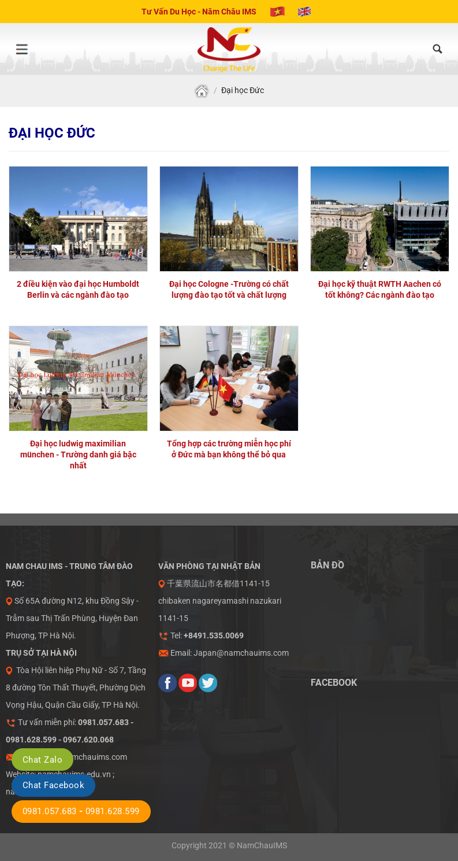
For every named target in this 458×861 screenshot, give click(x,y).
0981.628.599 (112, 811)
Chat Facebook (53, 785)
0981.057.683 (50, 811)
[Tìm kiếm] (437, 49)
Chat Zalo (42, 760)
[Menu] (21, 49)
